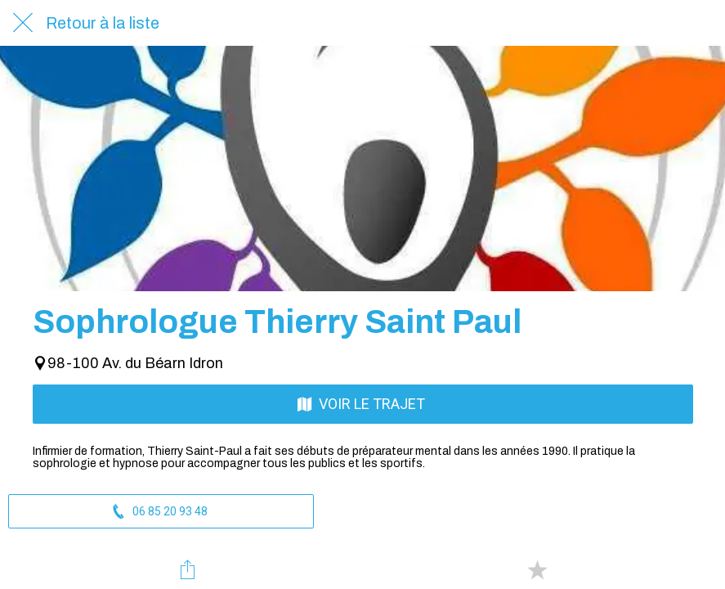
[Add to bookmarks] (537, 569)
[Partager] (188, 569)
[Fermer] (23, 23)
